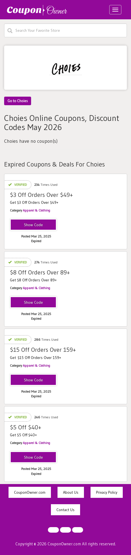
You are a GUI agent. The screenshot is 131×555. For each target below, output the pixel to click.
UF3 (33, 225)
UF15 (33, 380)
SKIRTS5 (33, 457)
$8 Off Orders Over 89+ (40, 272)
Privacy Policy (106, 492)
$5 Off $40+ (25, 427)
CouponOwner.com (29, 492)
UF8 (33, 302)
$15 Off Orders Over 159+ (43, 349)
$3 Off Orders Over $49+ (41, 195)
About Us (70, 492)
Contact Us (65, 509)
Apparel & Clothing (36, 210)
